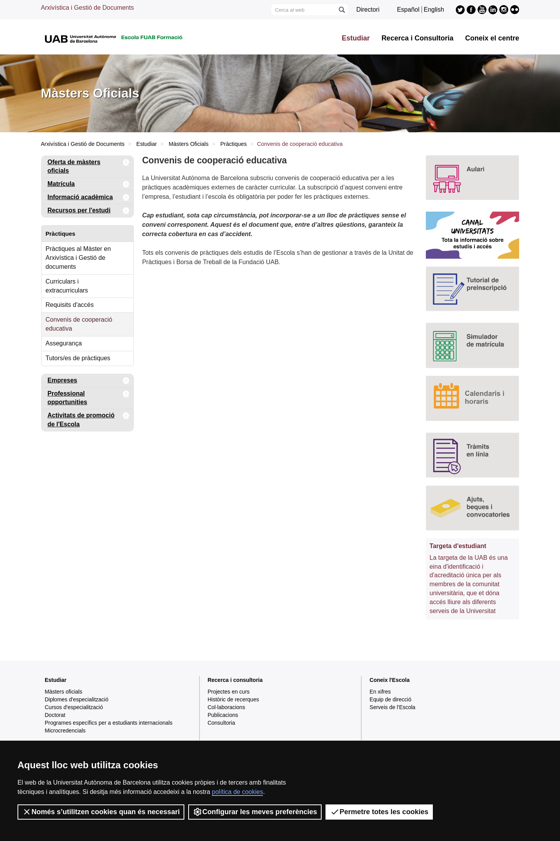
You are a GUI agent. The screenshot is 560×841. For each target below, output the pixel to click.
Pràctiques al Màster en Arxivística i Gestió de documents (78, 257)
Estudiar (356, 38)
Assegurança (64, 343)
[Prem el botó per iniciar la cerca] (341, 9)
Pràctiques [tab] (60, 233)
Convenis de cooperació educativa (79, 324)
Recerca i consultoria (235, 680)
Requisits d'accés (70, 304)
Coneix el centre (492, 38)
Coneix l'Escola (389, 680)
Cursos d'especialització (74, 707)
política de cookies (237, 791)
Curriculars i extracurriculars (67, 286)
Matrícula (88, 184)
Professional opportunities (88, 396)
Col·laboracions (226, 707)
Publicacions (223, 715)
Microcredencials (65, 730)
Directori (368, 9)
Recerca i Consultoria (417, 38)
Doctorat (55, 715)
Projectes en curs (229, 692)
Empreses (88, 380)
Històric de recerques (233, 699)
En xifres (379, 692)
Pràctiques (233, 144)
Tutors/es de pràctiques (78, 358)
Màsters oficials (63, 692)
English (434, 9)
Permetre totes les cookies (379, 811)
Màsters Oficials (188, 144)
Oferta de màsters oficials (88, 165)
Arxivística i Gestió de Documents (87, 7)
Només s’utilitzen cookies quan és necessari (101, 811)
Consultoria (221, 723)
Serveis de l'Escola (392, 707)
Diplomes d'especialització (76, 699)
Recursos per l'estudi (88, 210)
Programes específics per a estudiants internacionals (108, 723)
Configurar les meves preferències (255, 811)
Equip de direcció (390, 699)
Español (408, 9)
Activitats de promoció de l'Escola (88, 418)
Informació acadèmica (88, 197)
